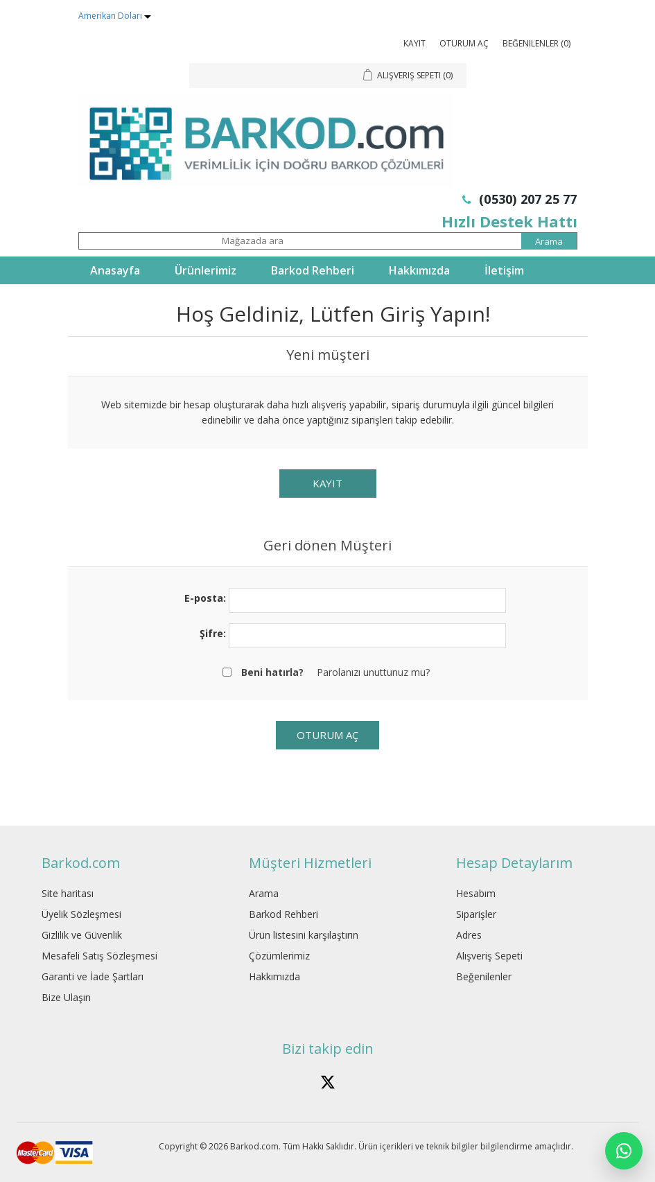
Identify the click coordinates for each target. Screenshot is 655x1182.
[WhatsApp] (624, 1151)
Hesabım (476, 893)
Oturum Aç (464, 43)
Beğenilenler (484, 976)
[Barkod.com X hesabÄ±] (327, 1082)
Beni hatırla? (272, 672)
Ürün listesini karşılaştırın (303, 934)
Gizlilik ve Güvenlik (82, 934)
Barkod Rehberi (312, 270)
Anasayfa (115, 270)
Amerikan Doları (111, 15)
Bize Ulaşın (66, 997)
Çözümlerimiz (279, 955)
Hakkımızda (419, 270)
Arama (264, 893)
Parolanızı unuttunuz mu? (373, 672)
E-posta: (205, 598)
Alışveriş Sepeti (489, 955)
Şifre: (213, 633)
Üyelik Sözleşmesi (81, 914)
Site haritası (68, 893)
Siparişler (476, 914)
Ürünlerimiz (205, 270)
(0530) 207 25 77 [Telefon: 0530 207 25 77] (519, 199)
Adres (469, 934)
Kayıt (414, 43)
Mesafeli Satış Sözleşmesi (99, 955)
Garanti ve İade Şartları (92, 976)
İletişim (504, 270)
